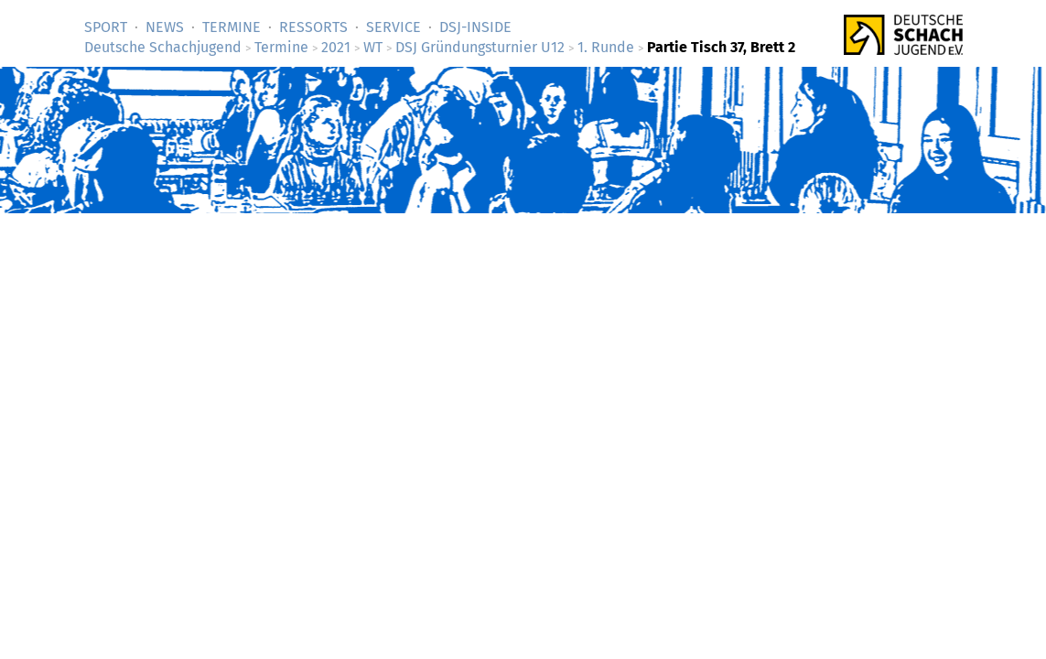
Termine (231, 27)
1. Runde (605, 47)
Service (393, 27)
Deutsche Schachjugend (163, 47)
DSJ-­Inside (475, 27)
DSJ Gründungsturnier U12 (480, 47)
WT (373, 47)
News (165, 27)
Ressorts (313, 27)
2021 (335, 47)
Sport (105, 27)
